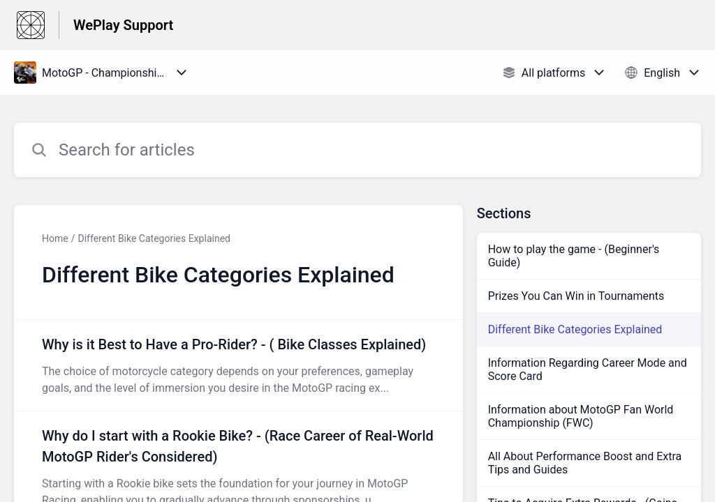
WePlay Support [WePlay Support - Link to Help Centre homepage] (123, 25)
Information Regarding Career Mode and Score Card (587, 369)
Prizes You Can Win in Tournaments (576, 296)
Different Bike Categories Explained (154, 238)
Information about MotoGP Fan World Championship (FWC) (581, 416)
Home (55, 238)
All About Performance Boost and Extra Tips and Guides (585, 463)
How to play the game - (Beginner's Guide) (574, 256)
